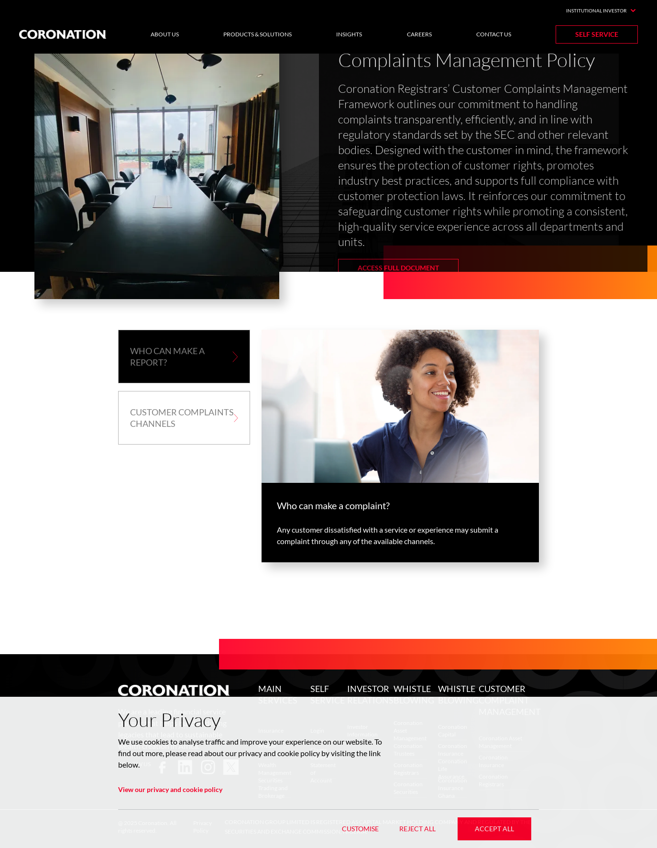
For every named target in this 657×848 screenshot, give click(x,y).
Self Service (596, 34)
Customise (360, 829)
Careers (419, 34)
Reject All (417, 829)
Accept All (494, 829)
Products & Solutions (257, 34)
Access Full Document (398, 268)
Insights (349, 34)
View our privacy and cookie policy (170, 789)
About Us (165, 34)
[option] (328, 184)
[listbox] (328, 184)
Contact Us (493, 34)
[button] (184, 356)
